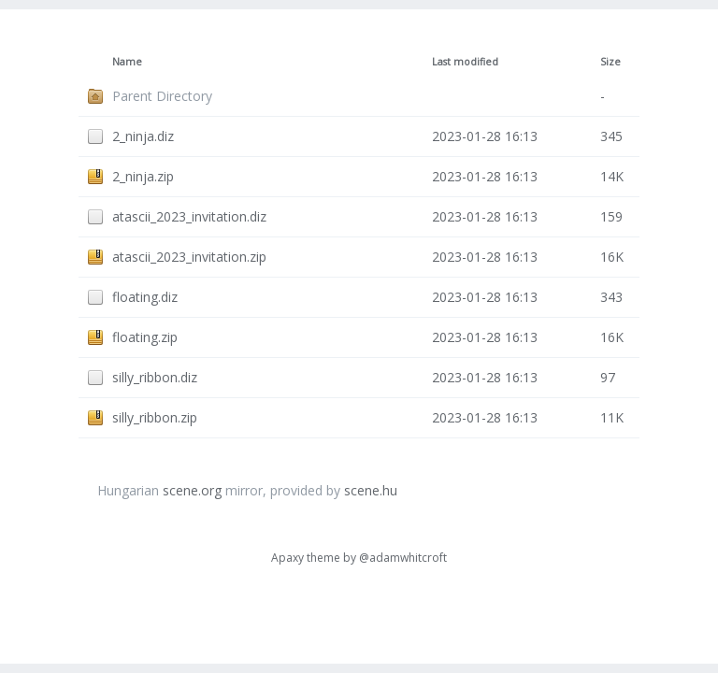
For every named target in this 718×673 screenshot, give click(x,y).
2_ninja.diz (143, 136)
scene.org (192, 490)
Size (610, 61)
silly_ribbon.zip (154, 417)
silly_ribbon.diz (154, 377)
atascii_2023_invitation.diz (189, 216)
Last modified (465, 61)
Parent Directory (162, 96)
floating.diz (145, 297)
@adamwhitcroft (403, 558)
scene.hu (370, 490)
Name (127, 61)
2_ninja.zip (143, 176)
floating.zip (145, 337)
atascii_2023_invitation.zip (189, 256)
